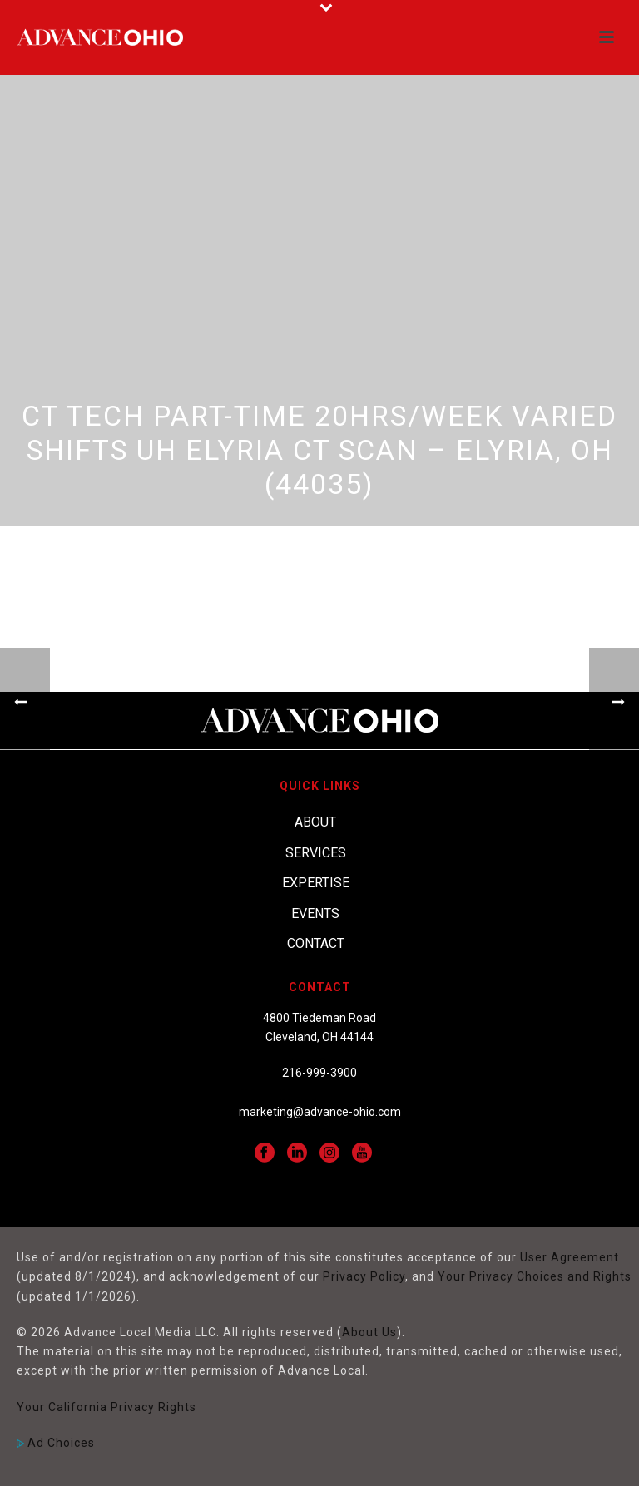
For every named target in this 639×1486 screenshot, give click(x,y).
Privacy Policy (364, 1276)
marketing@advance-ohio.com (320, 1111)
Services (315, 853)
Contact (315, 943)
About (315, 822)
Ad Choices (56, 1442)
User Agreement (569, 1257)
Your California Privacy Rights (106, 1407)
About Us (369, 1332)
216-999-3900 (319, 1072)
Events (315, 913)
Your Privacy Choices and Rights (535, 1276)
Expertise (315, 883)
